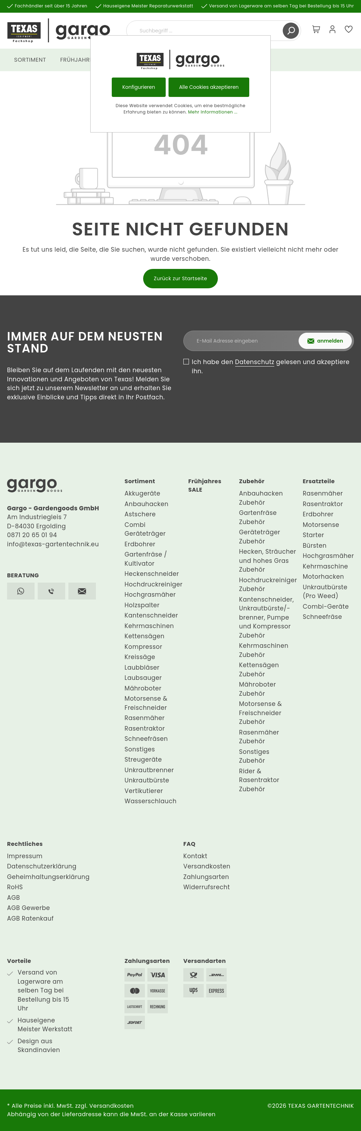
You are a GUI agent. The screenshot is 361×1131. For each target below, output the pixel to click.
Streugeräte (143, 759)
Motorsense (321, 525)
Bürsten (315, 545)
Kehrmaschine (325, 566)
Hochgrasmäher (150, 594)
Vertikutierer (143, 791)
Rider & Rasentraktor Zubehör (259, 780)
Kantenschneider (151, 615)
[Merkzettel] (349, 30)
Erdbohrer (139, 544)
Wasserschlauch (150, 801)
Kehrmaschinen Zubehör (263, 650)
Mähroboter (142, 688)
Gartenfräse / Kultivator (145, 559)
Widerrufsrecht (206, 887)
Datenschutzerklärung (42, 866)
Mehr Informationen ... (213, 112)
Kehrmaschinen (149, 626)
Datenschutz (255, 362)
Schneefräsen (146, 738)
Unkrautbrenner (149, 770)
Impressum (25, 856)
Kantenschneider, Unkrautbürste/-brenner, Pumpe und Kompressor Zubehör (266, 617)
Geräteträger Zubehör (259, 537)
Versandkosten (207, 866)
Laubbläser (141, 667)
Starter (313, 535)
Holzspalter (141, 605)
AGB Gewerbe (28, 908)
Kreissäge (139, 657)
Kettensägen (144, 636)
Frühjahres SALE (204, 485)
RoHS (15, 887)
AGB (13, 897)
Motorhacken (323, 576)
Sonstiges (139, 749)
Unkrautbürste (146, 780)
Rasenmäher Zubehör (259, 737)
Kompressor (143, 647)
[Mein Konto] (332, 30)
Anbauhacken (146, 504)
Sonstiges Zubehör (254, 756)
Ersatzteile (319, 481)
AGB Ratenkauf (30, 918)
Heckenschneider (151, 574)
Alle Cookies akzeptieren (209, 87)
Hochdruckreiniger (153, 584)
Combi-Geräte (326, 606)
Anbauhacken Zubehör (261, 498)
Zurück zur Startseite (180, 278)
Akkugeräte (142, 493)
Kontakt (195, 856)
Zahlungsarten (206, 877)
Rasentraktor (144, 728)
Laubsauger (143, 678)
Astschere (140, 514)
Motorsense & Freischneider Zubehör (260, 713)
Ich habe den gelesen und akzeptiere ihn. (271, 366)
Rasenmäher (144, 718)
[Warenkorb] (316, 30)
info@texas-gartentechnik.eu (53, 544)
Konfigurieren (138, 87)
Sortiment (139, 481)
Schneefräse (322, 617)
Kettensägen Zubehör (259, 669)
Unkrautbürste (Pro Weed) (325, 592)
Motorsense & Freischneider (145, 703)
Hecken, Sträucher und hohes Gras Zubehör (267, 560)
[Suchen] (291, 31)
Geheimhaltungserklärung (48, 877)
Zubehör (251, 481)
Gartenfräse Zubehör (258, 517)
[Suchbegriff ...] (205, 31)
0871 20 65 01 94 (32, 535)
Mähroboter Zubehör (257, 689)
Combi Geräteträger (145, 529)
